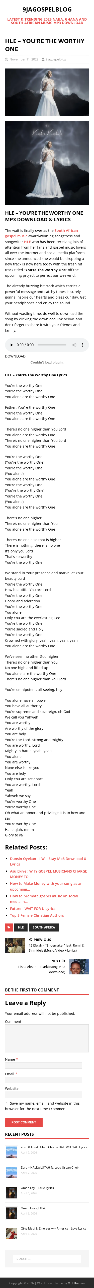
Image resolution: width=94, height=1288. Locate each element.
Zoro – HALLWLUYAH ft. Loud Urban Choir (50, 1167)
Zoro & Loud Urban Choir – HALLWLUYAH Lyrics (54, 1147)
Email (10, 1073)
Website (12, 1088)
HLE (27, 241)
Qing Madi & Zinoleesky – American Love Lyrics (53, 1228)
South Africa (44, 927)
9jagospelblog (56, 59)
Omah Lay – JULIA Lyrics (37, 1188)
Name (10, 1059)
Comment (13, 1021)
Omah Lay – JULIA (33, 1208)
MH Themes (76, 1283)
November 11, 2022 (24, 59)
